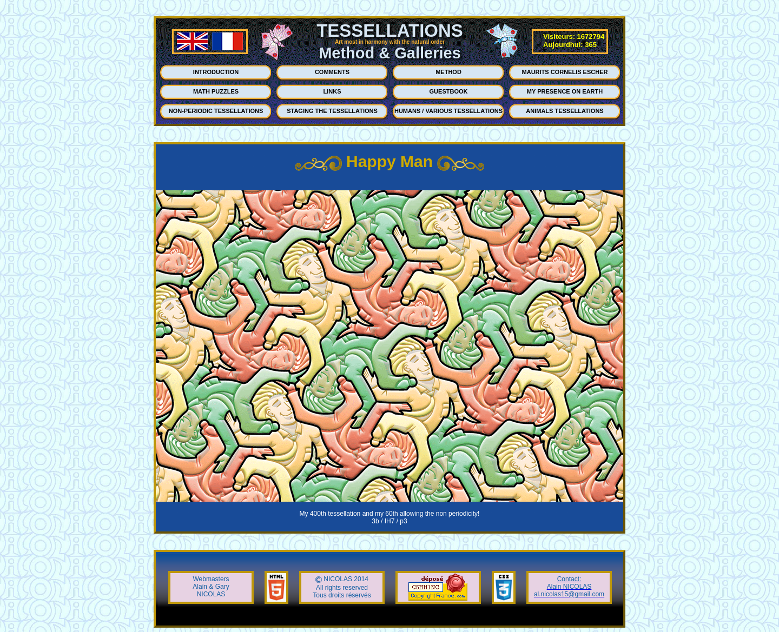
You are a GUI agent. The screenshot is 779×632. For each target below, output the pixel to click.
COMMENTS (332, 72)
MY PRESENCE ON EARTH (565, 91)
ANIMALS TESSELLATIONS (564, 111)
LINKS (332, 91)
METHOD (448, 72)
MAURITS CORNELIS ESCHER (565, 72)
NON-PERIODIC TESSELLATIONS (216, 111)
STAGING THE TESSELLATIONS (332, 111)
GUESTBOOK (449, 91)
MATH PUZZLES (216, 91)
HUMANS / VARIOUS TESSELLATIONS (448, 111)
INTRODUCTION (216, 72)
